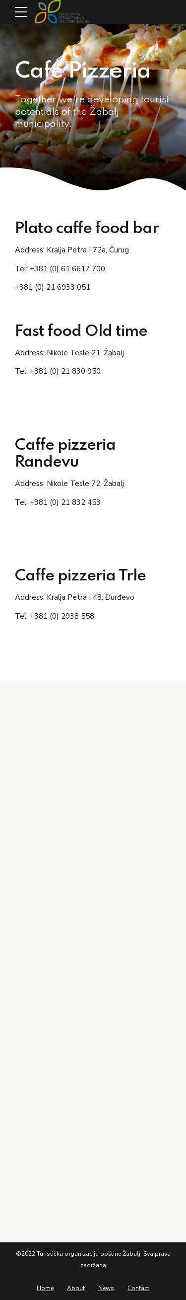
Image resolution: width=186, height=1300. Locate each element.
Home (45, 1288)
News (106, 1288)
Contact (138, 1288)
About (76, 1288)
